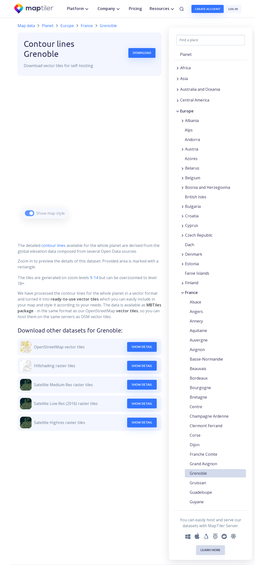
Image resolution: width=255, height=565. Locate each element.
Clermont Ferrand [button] (206, 425)
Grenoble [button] (198, 473)
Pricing (135, 8)
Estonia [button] (192, 263)
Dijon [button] (195, 444)
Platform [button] (78, 9)
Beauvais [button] (198, 368)
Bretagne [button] (198, 397)
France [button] (191, 292)
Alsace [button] (195, 302)
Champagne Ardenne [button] (209, 416)
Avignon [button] (197, 349)
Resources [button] (162, 9)
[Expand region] (177, 68)
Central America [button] (194, 100)
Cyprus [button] (191, 225)
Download (142, 52)
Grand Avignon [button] (203, 463)
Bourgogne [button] (200, 387)
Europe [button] (187, 111)
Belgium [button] (192, 178)
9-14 (93, 277)
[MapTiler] (34, 8)
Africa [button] (185, 68)
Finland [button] (191, 282)
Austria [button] (191, 149)
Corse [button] (195, 435)
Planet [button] (186, 54)
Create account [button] (207, 9)
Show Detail (142, 346)
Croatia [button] (192, 216)
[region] (90, 153)
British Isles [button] (195, 197)
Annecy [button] (196, 321)
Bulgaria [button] (193, 206)
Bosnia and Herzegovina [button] (207, 187)
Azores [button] (191, 158)
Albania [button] (192, 120)
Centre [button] (196, 406)
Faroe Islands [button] (197, 273)
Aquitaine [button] (198, 330)
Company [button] (109, 9)
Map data (26, 25)
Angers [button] (196, 311)
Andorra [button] (192, 139)
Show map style (50, 213)
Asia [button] (184, 78)
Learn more (210, 550)
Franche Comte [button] (203, 454)
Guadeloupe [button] (201, 492)
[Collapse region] (177, 111)
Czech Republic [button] (198, 235)
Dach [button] (189, 244)
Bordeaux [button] (199, 378)
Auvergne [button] (199, 340)
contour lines (53, 245)
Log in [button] (233, 9)
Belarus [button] (192, 168)
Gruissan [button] (198, 482)
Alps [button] (189, 130)
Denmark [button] (193, 254)
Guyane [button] (197, 501)
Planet (48, 25)
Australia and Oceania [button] (200, 89)
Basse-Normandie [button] (206, 359)
